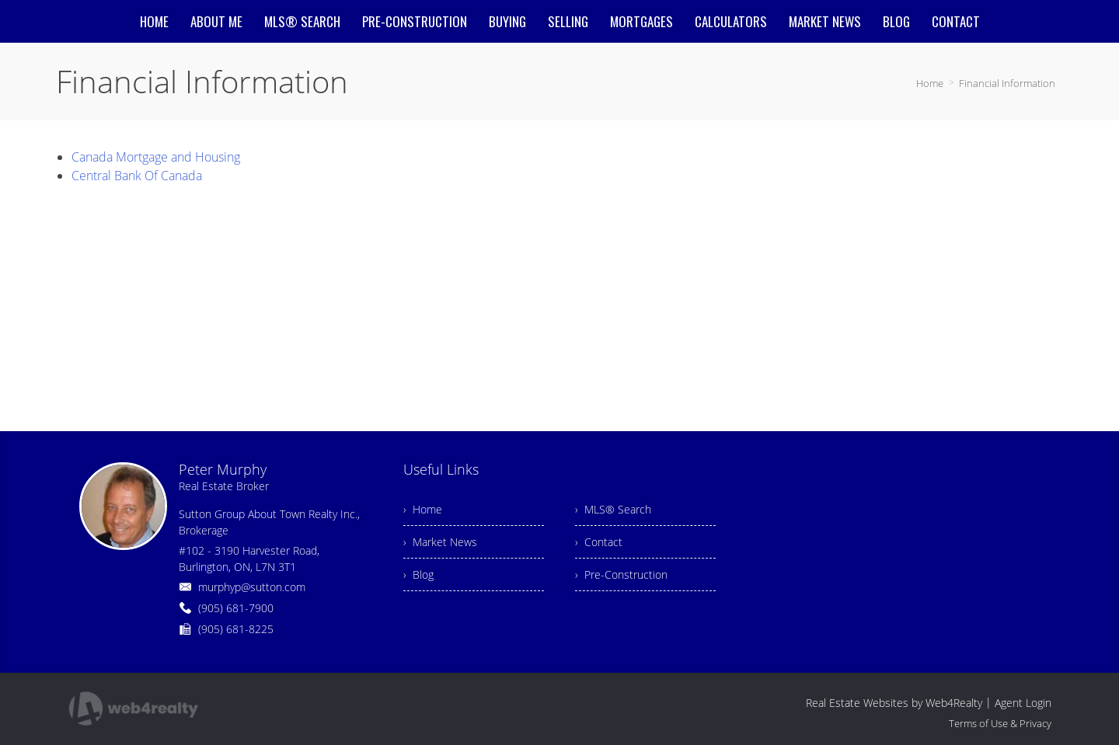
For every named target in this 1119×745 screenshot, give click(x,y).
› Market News (440, 541)
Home (929, 83)
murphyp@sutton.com (251, 587)
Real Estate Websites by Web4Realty (894, 702)
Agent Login (1023, 702)
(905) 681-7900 (236, 608)
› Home (422, 509)
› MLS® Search (613, 509)
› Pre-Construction (621, 574)
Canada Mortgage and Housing (155, 156)
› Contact (598, 541)
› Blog (418, 574)
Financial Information (1007, 83)
